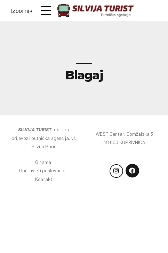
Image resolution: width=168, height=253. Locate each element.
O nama (43, 162)
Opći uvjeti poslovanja (44, 170)
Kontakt (44, 179)
